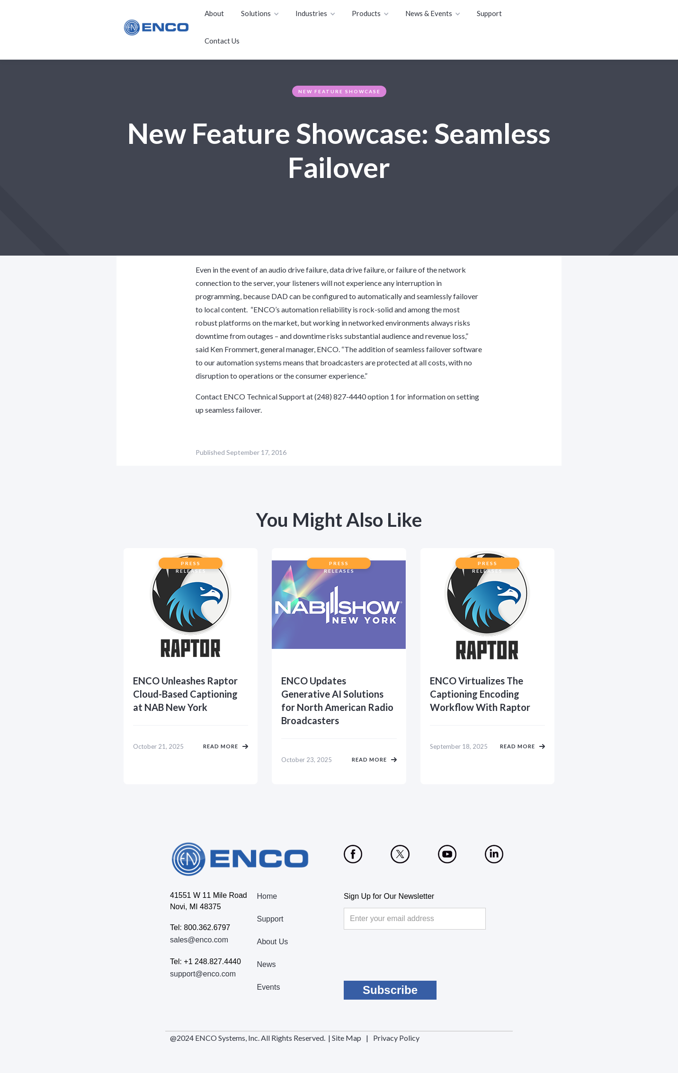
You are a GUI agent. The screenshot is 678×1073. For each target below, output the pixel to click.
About (214, 13)
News (266, 964)
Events (268, 987)
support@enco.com (203, 974)
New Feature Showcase (339, 91)
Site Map (346, 1037)
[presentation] (416, 955)
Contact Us (222, 40)
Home (267, 896)
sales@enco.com (199, 940)
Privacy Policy (396, 1037)
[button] (260, 13)
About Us (272, 942)
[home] (156, 27)
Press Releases (191, 564)
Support (489, 13)
